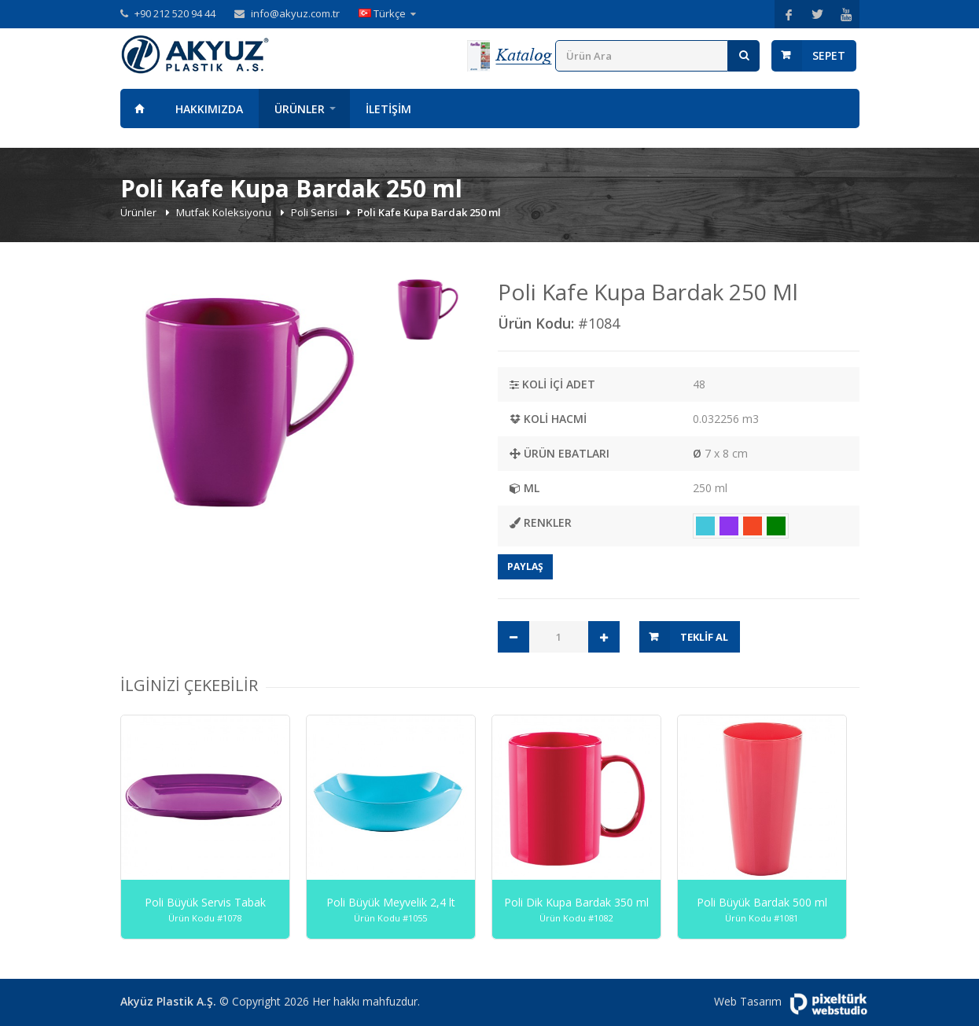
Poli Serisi (315, 212)
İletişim (388, 108)
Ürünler (299, 108)
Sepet (828, 55)
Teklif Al (704, 637)
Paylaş (525, 566)
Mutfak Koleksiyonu (225, 212)
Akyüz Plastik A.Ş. (168, 1001)
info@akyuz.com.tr (295, 13)
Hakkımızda (209, 108)
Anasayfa (140, 108)
